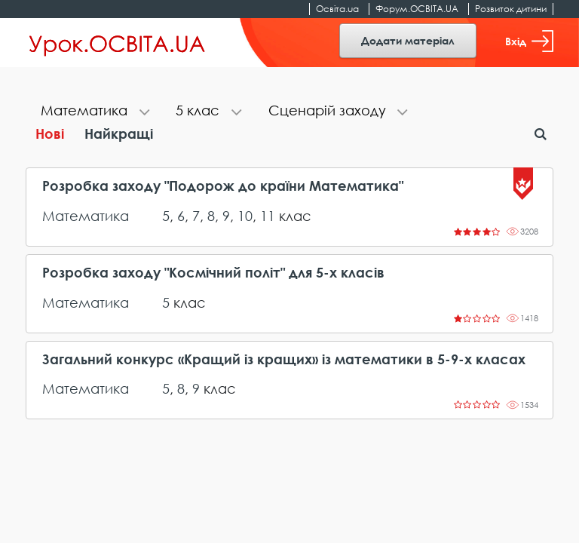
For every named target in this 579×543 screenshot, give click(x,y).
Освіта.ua (337, 8)
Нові (49, 133)
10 (245, 215)
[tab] (93, 112)
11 (267, 215)
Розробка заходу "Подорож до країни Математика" (222, 186)
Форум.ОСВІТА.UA (416, 8)
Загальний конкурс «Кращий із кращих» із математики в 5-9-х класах (283, 359)
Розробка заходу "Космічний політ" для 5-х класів (213, 273)
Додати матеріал (408, 40)
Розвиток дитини (511, 8)
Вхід (529, 41)
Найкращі (118, 133)
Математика (85, 215)
